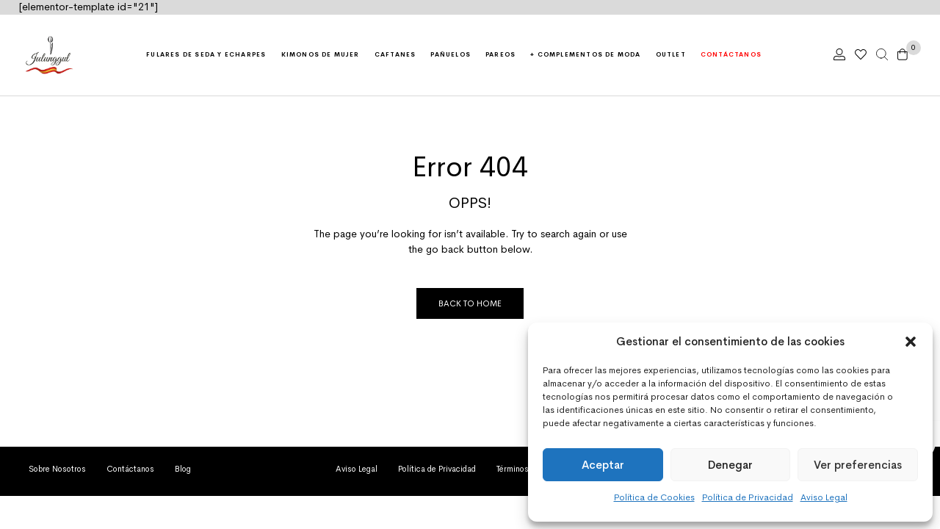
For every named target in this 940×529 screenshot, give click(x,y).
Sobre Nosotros (57, 469)
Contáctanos (731, 55)
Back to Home (470, 303)
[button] (910, 341)
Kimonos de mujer (320, 55)
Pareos (500, 55)
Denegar (730, 465)
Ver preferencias (858, 465)
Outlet (671, 55)
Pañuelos (450, 55)
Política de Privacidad (747, 497)
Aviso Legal (823, 497)
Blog (183, 469)
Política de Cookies (654, 497)
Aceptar (603, 465)
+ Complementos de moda (585, 55)
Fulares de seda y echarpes (206, 55)
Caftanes (395, 55)
